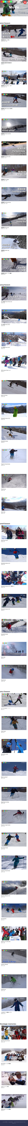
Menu (25, 2)
